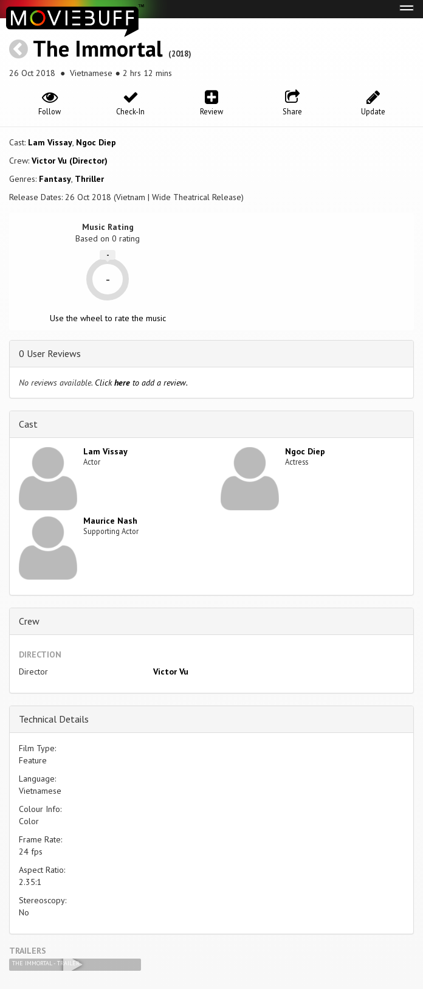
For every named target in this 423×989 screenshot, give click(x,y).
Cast (28, 424)
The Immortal (98, 48)
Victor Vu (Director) (70, 160)
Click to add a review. (141, 382)
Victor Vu (170, 671)
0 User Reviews (50, 353)
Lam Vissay (50, 142)
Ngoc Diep (96, 142)
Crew (29, 621)
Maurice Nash (110, 520)
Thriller (89, 178)
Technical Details (54, 719)
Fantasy (55, 178)
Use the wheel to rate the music (108, 318)
